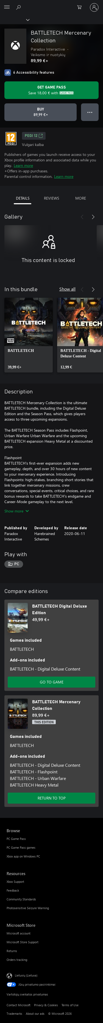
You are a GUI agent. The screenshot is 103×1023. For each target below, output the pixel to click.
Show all (67, 289)
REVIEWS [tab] (51, 198)
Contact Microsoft (18, 1005)
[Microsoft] (51, 4)
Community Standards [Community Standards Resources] (21, 899)
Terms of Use (70, 1005)
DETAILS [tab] (22, 198)
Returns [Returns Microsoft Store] (12, 951)
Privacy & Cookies (46, 1005)
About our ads (35, 1013)
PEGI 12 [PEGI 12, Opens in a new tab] (34, 136)
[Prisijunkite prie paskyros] (94, 7)
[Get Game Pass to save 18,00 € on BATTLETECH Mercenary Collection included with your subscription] (51, 90)
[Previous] (82, 217)
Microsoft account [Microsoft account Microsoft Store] (18, 933)
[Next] (93, 217)
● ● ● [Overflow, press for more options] (90, 112)
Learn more (23, 165)
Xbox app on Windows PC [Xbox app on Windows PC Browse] (23, 856)
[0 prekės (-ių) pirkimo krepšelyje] (81, 7)
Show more (16, 511)
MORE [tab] (80, 198)
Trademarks (14, 1013)
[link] (28, 335)
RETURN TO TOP (52, 798)
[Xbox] (14, 19)
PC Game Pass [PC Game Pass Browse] (16, 838)
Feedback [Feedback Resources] (13, 890)
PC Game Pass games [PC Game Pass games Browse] (21, 847)
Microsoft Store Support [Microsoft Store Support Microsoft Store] (22, 942)
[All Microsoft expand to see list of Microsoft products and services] (6, 7)
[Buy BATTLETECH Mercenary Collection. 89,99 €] (40, 112)
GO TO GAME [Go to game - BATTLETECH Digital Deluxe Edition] (51, 682)
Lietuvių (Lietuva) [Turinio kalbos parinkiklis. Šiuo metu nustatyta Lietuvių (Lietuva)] (26, 975)
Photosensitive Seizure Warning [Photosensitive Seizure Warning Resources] (28, 908)
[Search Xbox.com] (19, 7)
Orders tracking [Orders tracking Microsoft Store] (17, 959)
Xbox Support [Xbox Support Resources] (15, 881)
